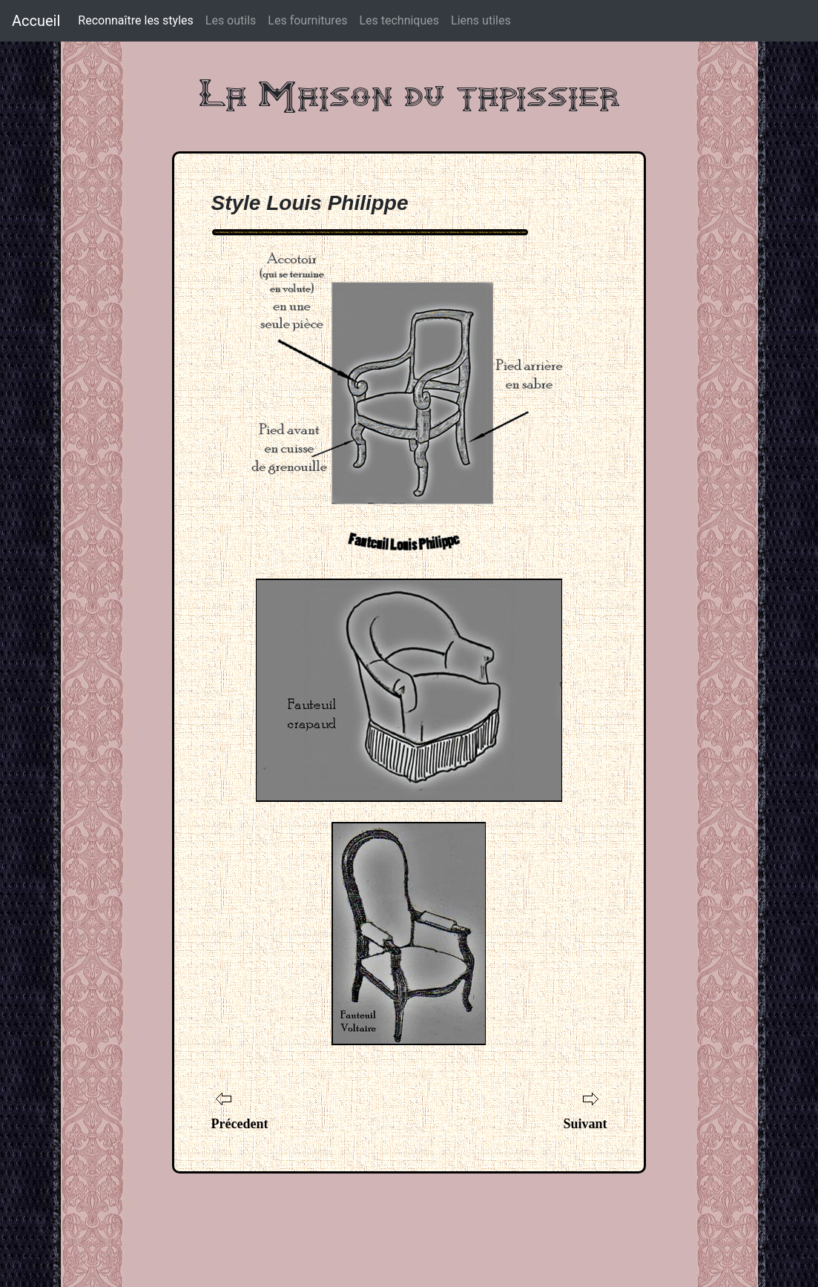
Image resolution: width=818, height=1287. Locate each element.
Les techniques (399, 20)
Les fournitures (307, 20)
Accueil (36, 21)
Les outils (231, 20)
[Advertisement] (409, 1218)
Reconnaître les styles (136, 19)
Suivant (585, 1123)
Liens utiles (481, 20)
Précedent (239, 1123)
